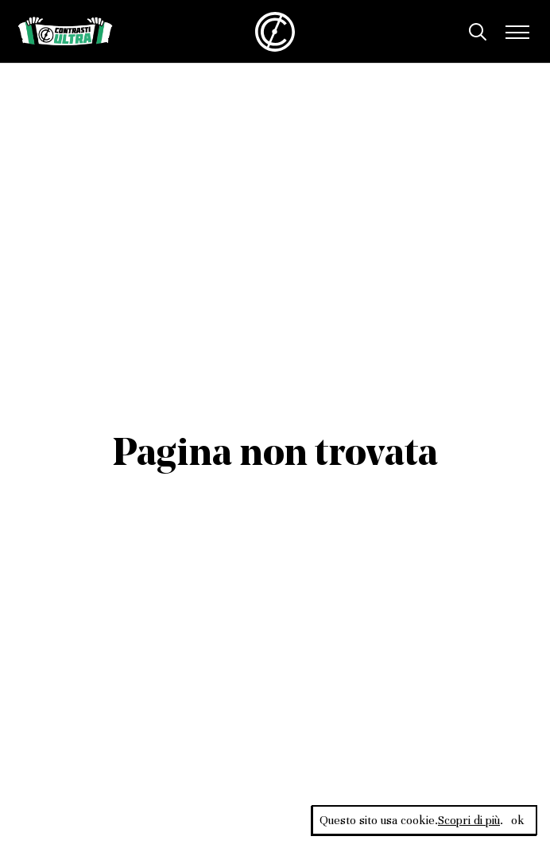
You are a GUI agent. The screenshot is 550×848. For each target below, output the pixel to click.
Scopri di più (469, 820)
